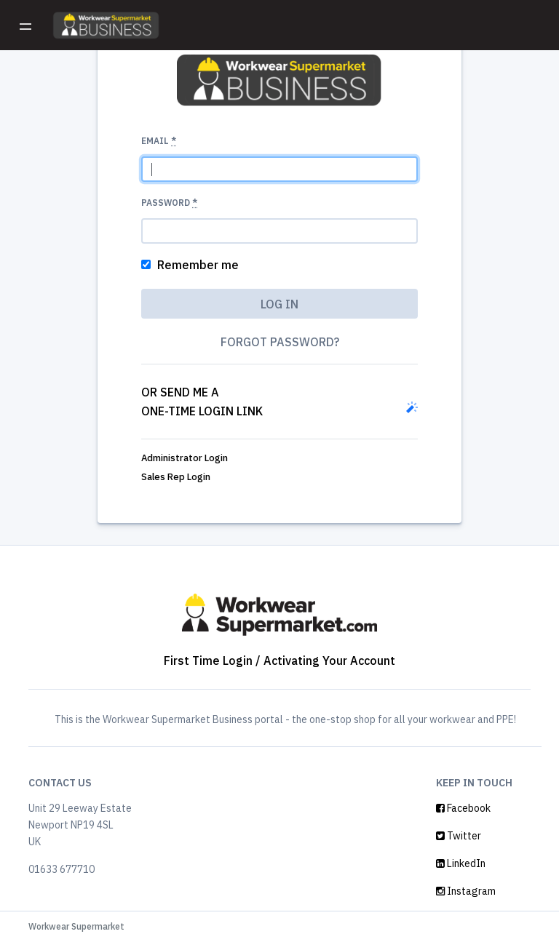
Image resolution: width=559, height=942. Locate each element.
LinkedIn (460, 863)
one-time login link (202, 411)
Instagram (466, 891)
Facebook (463, 808)
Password (169, 202)
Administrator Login (184, 458)
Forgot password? (280, 342)
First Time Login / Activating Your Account (279, 660)
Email (158, 140)
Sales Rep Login (175, 477)
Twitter (458, 835)
